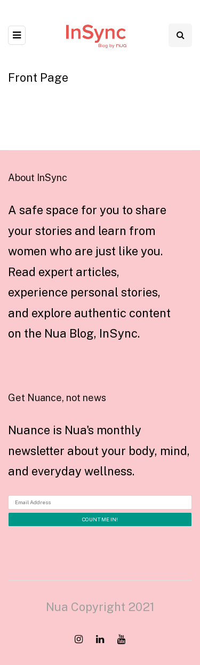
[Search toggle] (180, 35)
